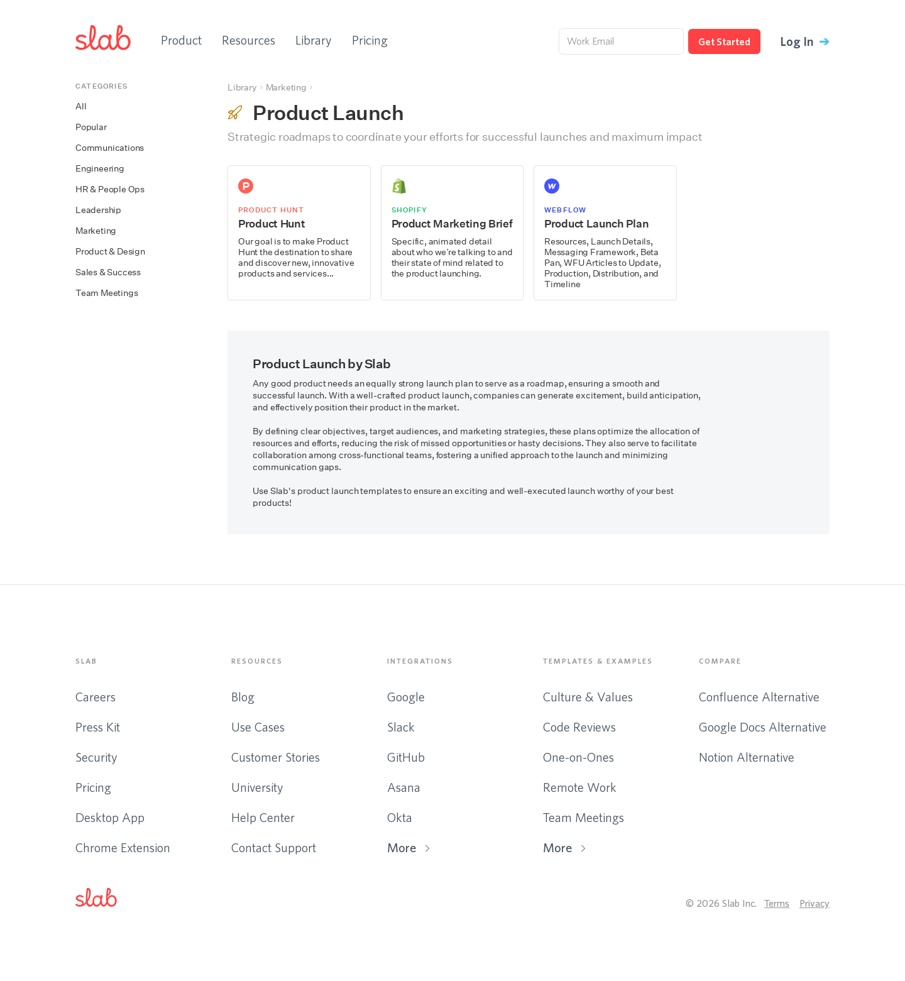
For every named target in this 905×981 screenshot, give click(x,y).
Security (96, 757)
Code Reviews (579, 727)
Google (406, 696)
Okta (399, 817)
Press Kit (97, 727)
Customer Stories (275, 757)
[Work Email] (621, 41)
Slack (401, 727)
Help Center (263, 817)
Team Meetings (106, 293)
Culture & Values (588, 696)
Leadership (98, 210)
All (80, 106)
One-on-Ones (578, 757)
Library (313, 40)
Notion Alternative (746, 757)
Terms (776, 903)
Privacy (814, 903)
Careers (95, 696)
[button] (106, 900)
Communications (109, 148)
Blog (243, 696)
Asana (403, 787)
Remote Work (580, 787)
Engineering (99, 168)
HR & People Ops (110, 189)
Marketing (95, 231)
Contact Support (273, 847)
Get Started (724, 41)
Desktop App (110, 817)
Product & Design (110, 251)
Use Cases (258, 727)
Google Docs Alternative (762, 727)
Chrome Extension (122, 847)
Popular (91, 127)
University (257, 787)
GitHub (406, 757)
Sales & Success (108, 272)
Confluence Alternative (759, 696)
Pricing (370, 40)
